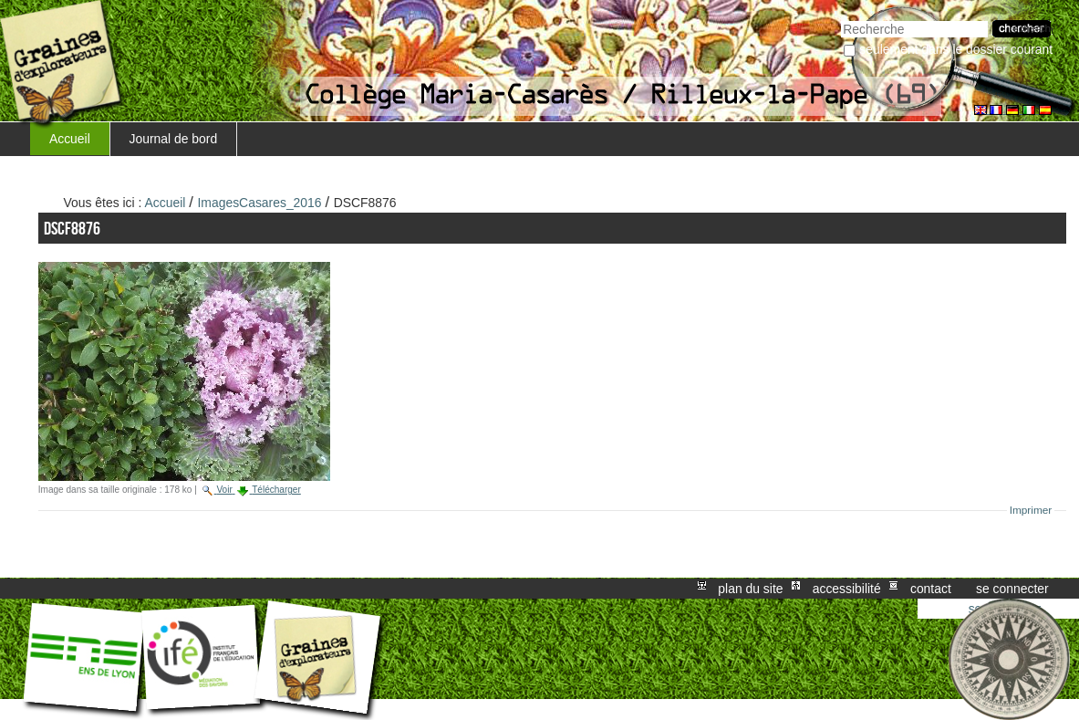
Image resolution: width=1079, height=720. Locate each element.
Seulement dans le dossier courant (956, 49)
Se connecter (1012, 588)
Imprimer (1031, 510)
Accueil (69, 138)
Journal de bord (174, 138)
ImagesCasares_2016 (260, 202)
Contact (930, 588)
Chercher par (840, 18)
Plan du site (750, 588)
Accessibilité (847, 588)
